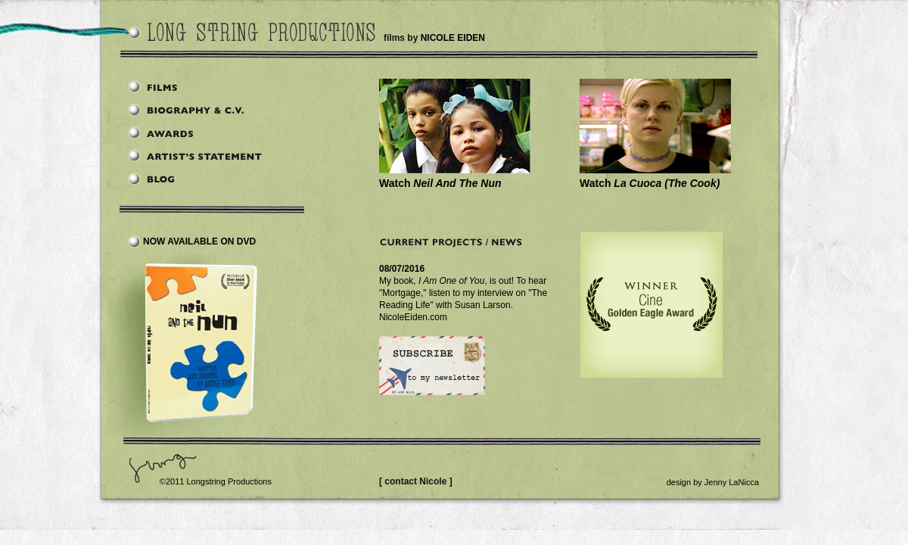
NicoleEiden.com (413, 317)
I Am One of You (451, 281)
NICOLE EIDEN (453, 38)
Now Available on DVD (199, 241)
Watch (440, 183)
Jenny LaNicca (731, 482)
